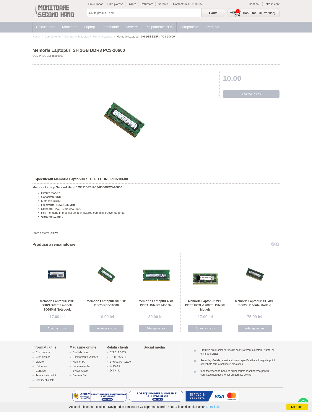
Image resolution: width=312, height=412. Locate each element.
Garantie (163, 4)
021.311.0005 (193, 4)
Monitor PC (79, 361)
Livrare (132, 4)
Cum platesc (115, 4)
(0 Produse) (259, 13)
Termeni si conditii (46, 375)
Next (277, 244)
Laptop (89, 27)
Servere (132, 27)
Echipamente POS (159, 27)
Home (36, 36)
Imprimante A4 (81, 366)
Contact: (178, 4)
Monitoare (70, 27)
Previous (273, 244)
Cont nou (254, 4)
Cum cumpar (95, 4)
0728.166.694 (118, 357)
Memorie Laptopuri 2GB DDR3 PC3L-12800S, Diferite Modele (205, 305)
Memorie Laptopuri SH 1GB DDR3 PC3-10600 (106, 303)
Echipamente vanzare (85, 357)
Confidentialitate (45, 380)
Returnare (147, 4)
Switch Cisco (80, 371)
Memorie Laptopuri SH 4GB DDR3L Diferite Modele (254, 303)
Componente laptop (76, 36)
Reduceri (213, 27)
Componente (190, 27)
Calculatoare (45, 27)
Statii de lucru (81, 352)
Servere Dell (80, 375)
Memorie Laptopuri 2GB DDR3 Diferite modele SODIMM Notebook (57, 305)
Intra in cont (272, 4)
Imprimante (110, 27)
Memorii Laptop (102, 36)
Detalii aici (213, 407)
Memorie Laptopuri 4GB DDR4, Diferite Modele (156, 303)
